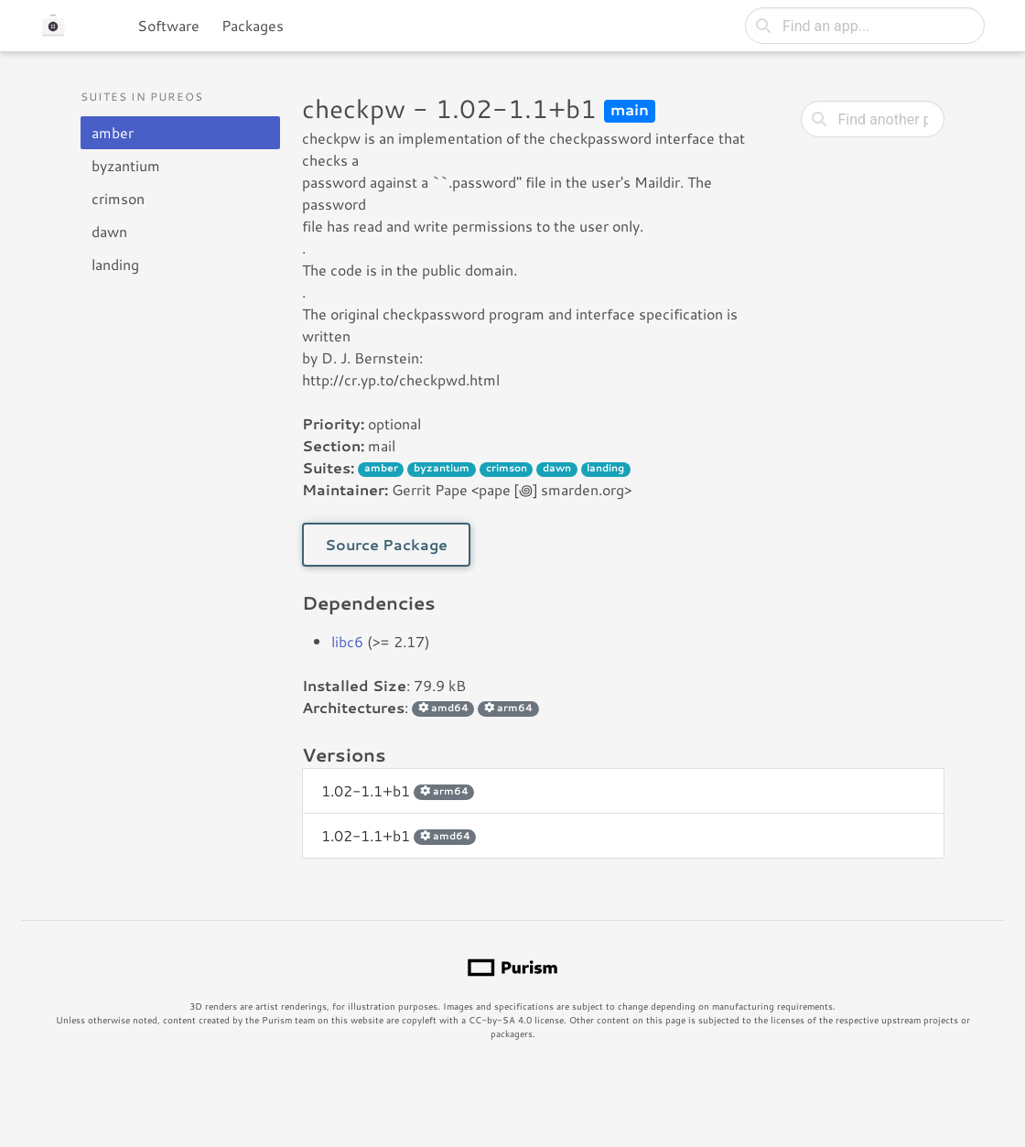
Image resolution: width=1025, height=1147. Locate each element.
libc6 (347, 641)
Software (168, 25)
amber (113, 132)
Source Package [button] (386, 544)
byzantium (126, 165)
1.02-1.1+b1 (397, 790)
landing (115, 264)
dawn (109, 231)
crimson (118, 198)
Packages (252, 25)
